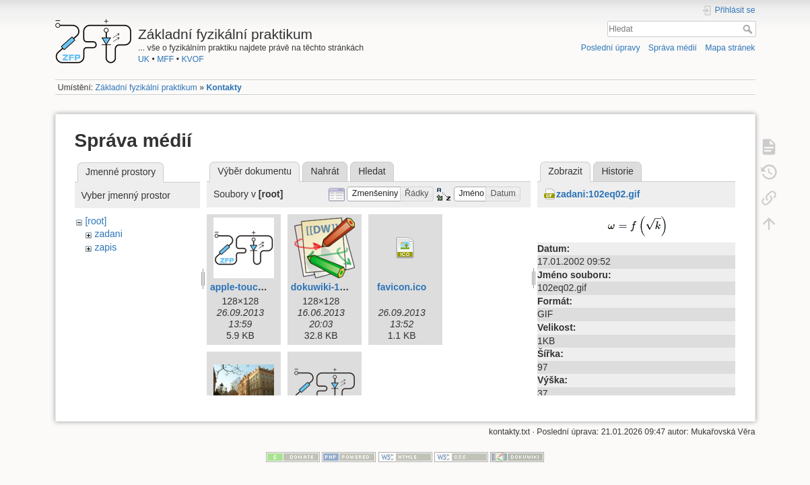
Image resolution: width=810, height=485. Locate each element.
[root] (95, 221)
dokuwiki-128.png (330, 287)
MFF (165, 59)
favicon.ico (401, 287)
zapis (105, 247)
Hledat (749, 29)
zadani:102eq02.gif (598, 194)
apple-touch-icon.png (258, 287)
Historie (617, 171)
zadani (108, 233)
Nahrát (325, 171)
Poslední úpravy (610, 48)
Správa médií (672, 48)
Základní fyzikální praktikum (146, 87)
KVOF (192, 59)
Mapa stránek (730, 48)
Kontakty (223, 87)
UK (143, 59)
